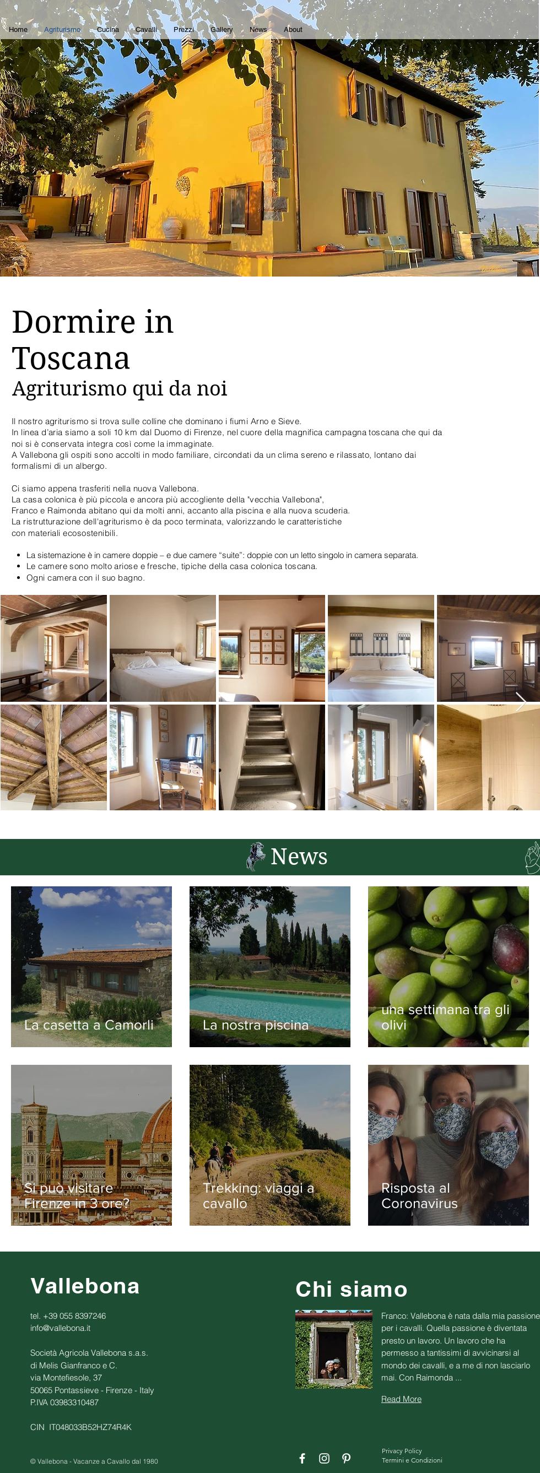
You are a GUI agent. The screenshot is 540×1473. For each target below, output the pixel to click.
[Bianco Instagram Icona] (324, 1458)
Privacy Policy (402, 1451)
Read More (401, 1399)
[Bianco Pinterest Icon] (346, 1458)
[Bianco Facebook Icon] (302, 1458)
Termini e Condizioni (412, 1460)
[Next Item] (521, 702)
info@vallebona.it (60, 1328)
